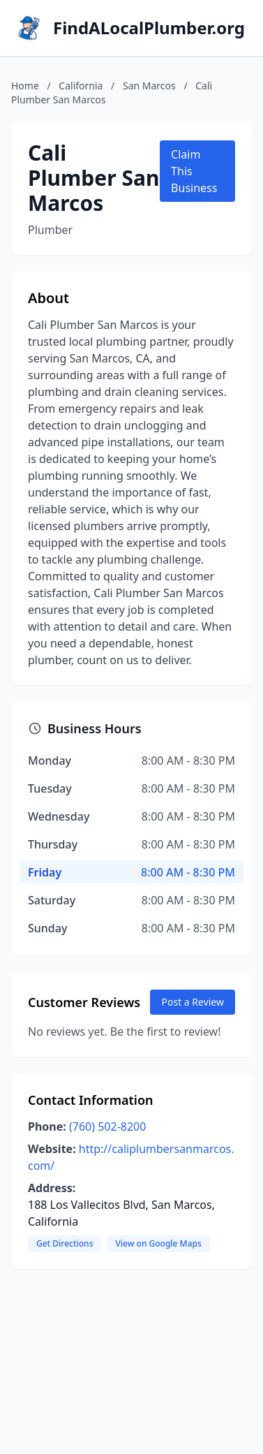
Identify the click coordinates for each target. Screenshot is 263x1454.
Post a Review (192, 1001)
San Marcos (149, 85)
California (81, 85)
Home (25, 85)
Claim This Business (194, 171)
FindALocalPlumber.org (149, 28)
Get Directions (64, 1243)
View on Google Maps (158, 1243)
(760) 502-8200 (107, 1126)
